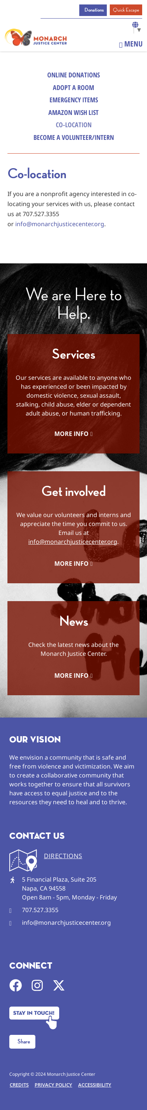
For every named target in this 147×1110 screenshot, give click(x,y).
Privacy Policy (53, 1084)
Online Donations (73, 74)
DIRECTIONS (63, 855)
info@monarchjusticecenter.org (59, 224)
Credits (19, 1084)
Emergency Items (73, 99)
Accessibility (94, 1084)
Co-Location (74, 124)
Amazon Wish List (73, 112)
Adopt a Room (73, 87)
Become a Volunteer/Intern (73, 137)
